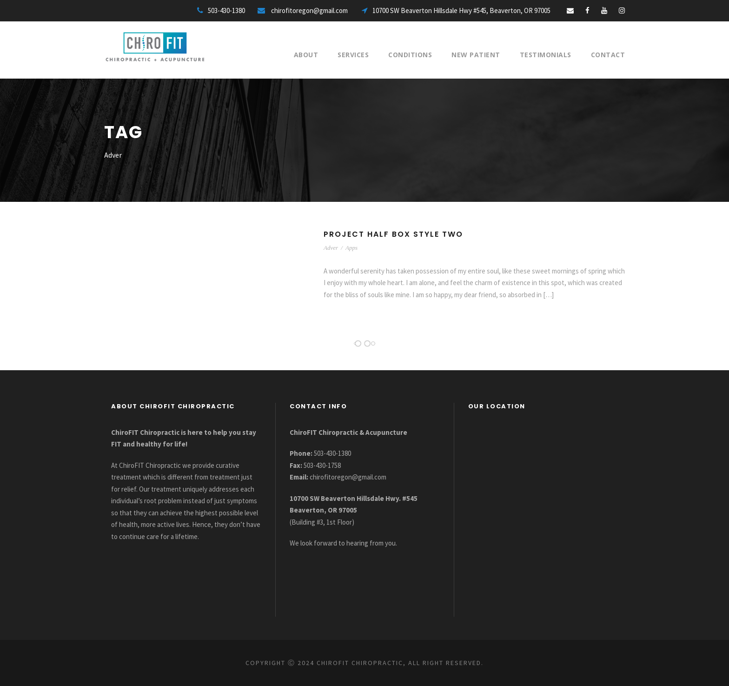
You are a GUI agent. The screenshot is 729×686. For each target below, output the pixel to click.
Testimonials (545, 54)
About (306, 54)
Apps (351, 247)
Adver (331, 247)
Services (353, 54)
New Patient (475, 54)
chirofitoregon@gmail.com (348, 477)
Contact (608, 54)
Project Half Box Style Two (393, 234)
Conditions (410, 54)
